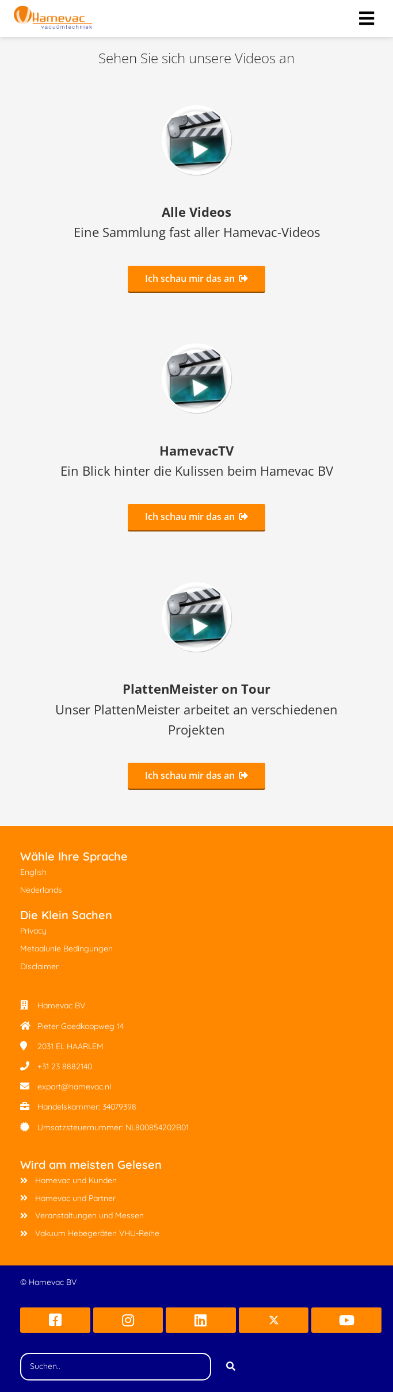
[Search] (231, 1366)
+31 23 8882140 (64, 1066)
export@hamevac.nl (74, 1086)
